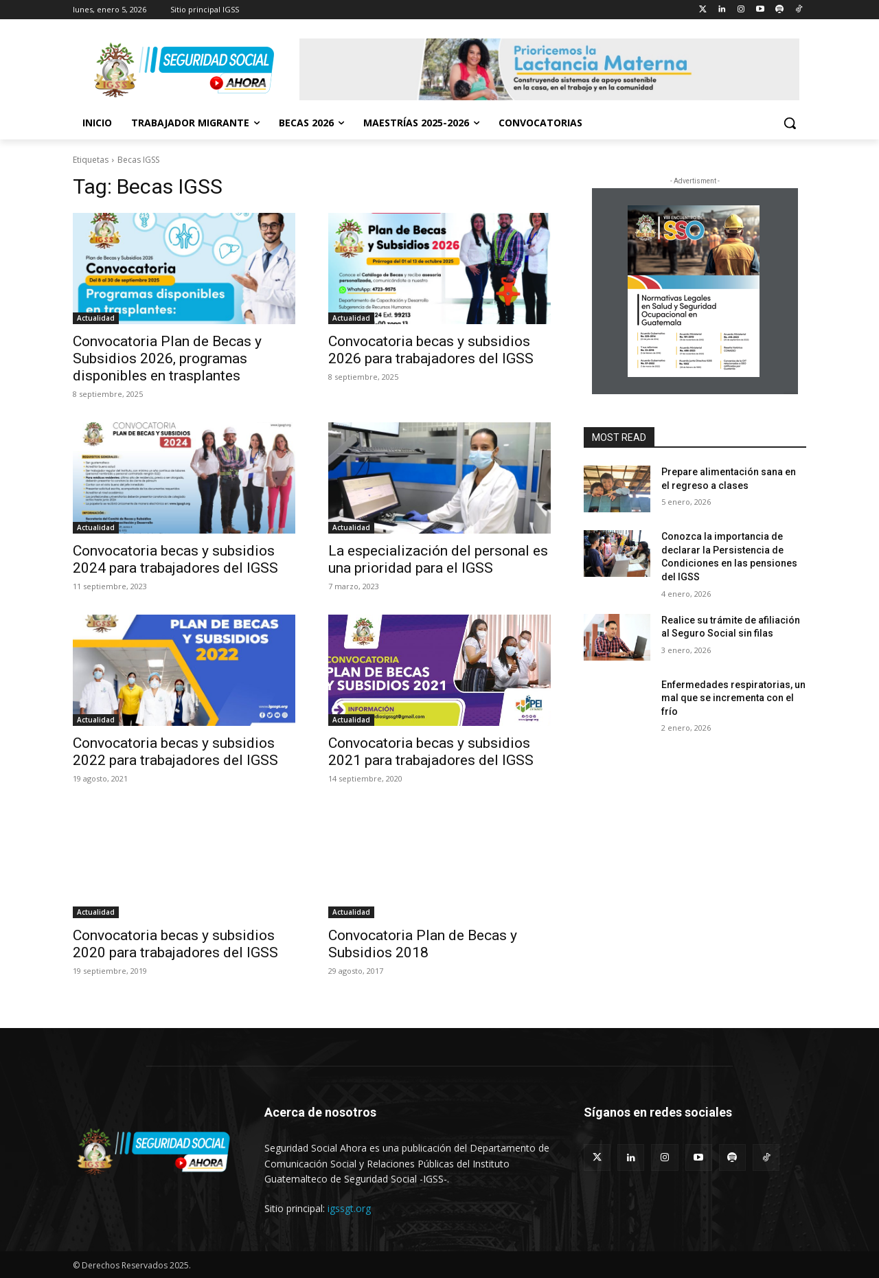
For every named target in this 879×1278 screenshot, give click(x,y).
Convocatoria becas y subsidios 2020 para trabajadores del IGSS (175, 944)
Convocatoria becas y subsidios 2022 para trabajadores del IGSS (175, 751)
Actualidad (96, 318)
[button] (789, 122)
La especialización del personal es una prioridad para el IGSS (438, 559)
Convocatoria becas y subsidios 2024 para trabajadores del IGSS (175, 559)
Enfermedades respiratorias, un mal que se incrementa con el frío (733, 698)
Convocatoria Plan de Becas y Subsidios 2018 (422, 944)
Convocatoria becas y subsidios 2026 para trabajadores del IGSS (431, 350)
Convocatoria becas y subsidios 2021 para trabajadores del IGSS (431, 751)
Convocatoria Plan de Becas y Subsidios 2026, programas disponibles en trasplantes (167, 358)
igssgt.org (349, 1208)
